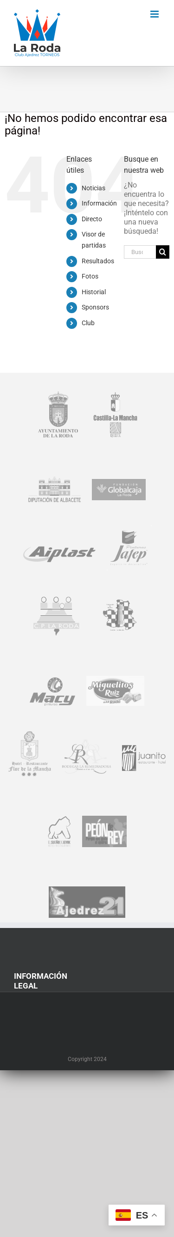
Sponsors (95, 307)
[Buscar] (162, 252)
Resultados (98, 261)
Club (88, 323)
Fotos (90, 276)
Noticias (93, 188)
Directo (92, 219)
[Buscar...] (140, 252)
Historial (94, 292)
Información (99, 203)
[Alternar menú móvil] (155, 14)
